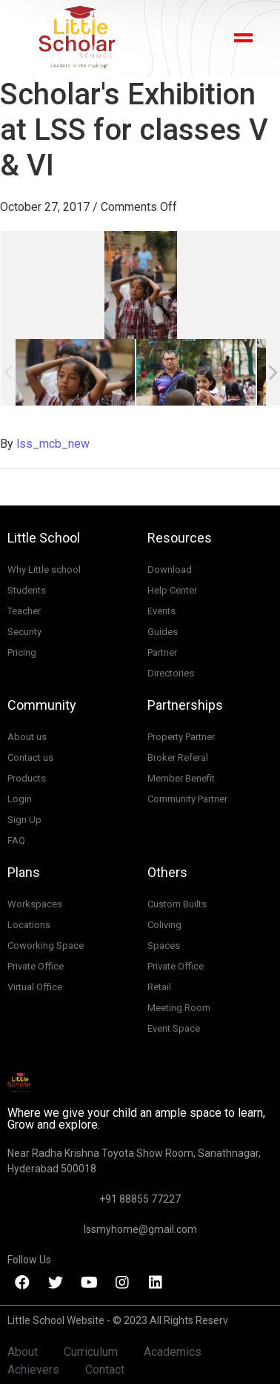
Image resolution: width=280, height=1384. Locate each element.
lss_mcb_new (53, 444)
